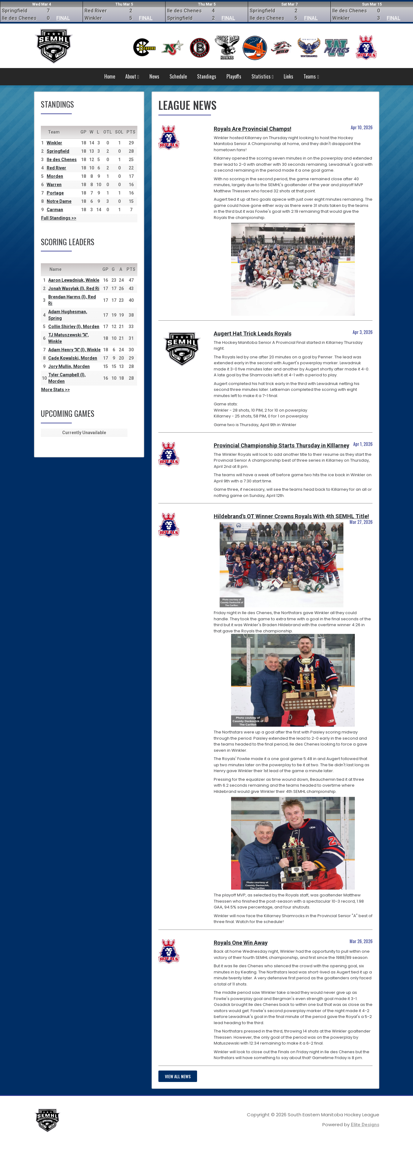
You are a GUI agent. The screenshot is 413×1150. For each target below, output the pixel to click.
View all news (178, 1076)
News (154, 76)
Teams (311, 76)
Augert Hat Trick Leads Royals (252, 333)
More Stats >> (55, 389)
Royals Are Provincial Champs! (252, 129)
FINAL (63, 18)
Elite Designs (365, 1124)
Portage (55, 192)
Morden (55, 176)
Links (288, 76)
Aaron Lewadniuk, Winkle (73, 280)
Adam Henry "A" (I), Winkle (74, 349)
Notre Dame (59, 201)
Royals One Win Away (241, 942)
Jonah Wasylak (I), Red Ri (73, 288)
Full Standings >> (58, 218)
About (132, 76)
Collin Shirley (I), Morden (73, 326)
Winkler (54, 142)
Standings (206, 76)
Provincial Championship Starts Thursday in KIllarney (281, 445)
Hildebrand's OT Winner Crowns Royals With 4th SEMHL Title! (291, 516)
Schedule (178, 76)
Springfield (58, 151)
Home (109, 76)
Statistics (263, 76)
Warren (54, 184)
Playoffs (233, 76)
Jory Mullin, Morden (69, 366)
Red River (56, 167)
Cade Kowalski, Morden (72, 358)
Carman (55, 209)
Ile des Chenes (62, 159)
